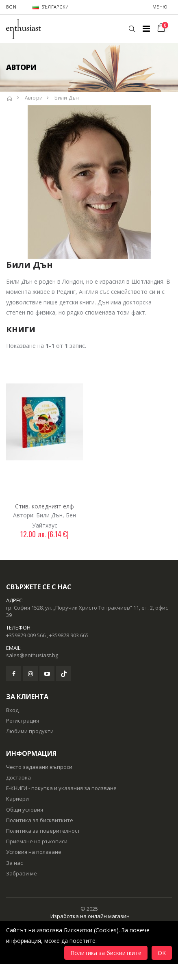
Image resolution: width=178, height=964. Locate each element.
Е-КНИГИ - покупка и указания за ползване (61, 788)
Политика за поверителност (43, 830)
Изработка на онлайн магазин (90, 916)
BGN (11, 7)
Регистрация (22, 720)
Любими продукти (30, 731)
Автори (34, 97)
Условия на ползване (33, 851)
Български (51, 7)
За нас (14, 862)
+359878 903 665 (69, 635)
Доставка (18, 777)
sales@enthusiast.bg (32, 655)
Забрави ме (21, 873)
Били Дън (66, 97)
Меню (159, 7)
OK (162, 953)
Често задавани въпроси (39, 767)
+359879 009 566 (26, 635)
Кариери (17, 798)
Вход (12, 710)
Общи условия (24, 809)
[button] (132, 29)
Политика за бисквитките (39, 820)
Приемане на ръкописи (36, 841)
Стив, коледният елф (44, 506)
